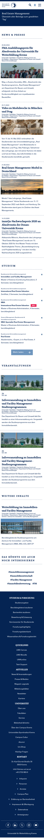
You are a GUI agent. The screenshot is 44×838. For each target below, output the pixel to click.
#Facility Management (21, 580)
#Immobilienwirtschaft (21, 576)
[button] (42, 274)
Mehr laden (22, 352)
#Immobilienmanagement (21, 572)
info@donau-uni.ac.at (22, 769)
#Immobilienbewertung (18, 583)
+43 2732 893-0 (22, 772)
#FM (34, 583)
